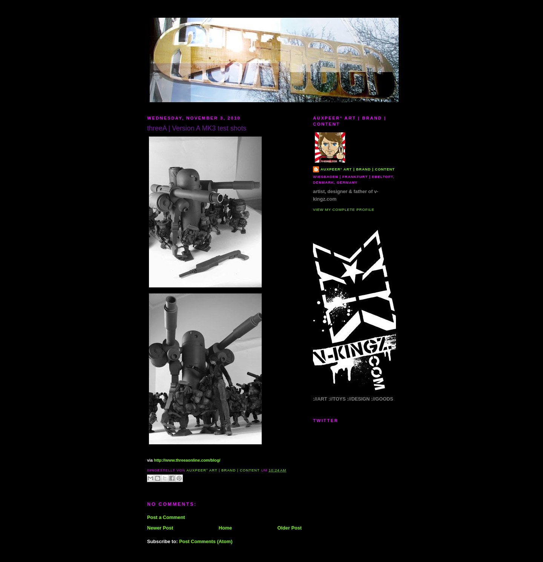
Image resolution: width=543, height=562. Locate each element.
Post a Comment (166, 517)
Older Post (290, 528)
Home (225, 528)
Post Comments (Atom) (206, 541)
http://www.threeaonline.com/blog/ (187, 460)
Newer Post (160, 528)
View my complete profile (343, 209)
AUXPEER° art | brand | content (358, 169)
